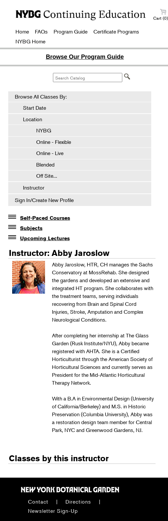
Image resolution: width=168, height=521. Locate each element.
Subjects (31, 228)
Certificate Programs (116, 31)
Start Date (34, 107)
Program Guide (70, 31)
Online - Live (46, 153)
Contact (38, 501)
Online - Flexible (50, 142)
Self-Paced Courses (45, 218)
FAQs (41, 31)
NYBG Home (30, 41)
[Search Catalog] (87, 77)
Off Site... (43, 175)
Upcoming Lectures (45, 238)
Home (22, 31)
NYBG (40, 130)
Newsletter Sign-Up (53, 511)
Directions (78, 501)
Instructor (33, 187)
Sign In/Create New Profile (44, 200)
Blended (42, 164)
